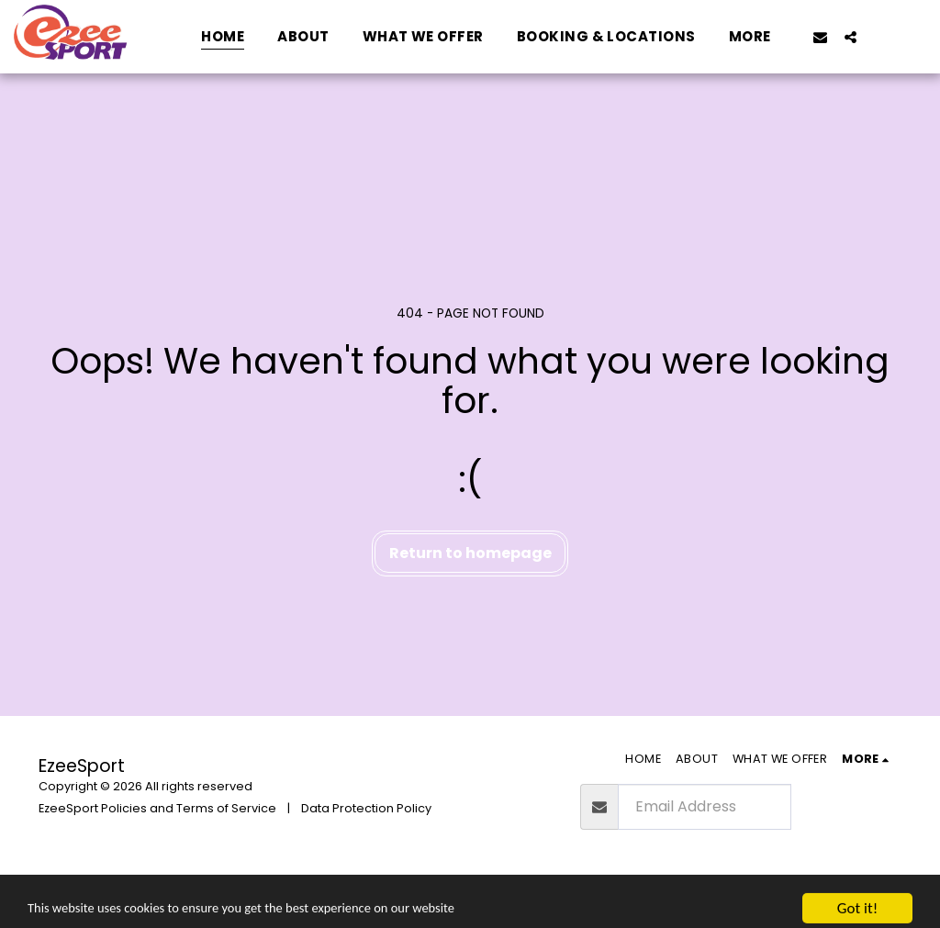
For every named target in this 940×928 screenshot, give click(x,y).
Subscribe (845, 806)
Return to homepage (470, 553)
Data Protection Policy (366, 808)
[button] (820, 36)
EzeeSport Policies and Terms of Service (157, 808)
